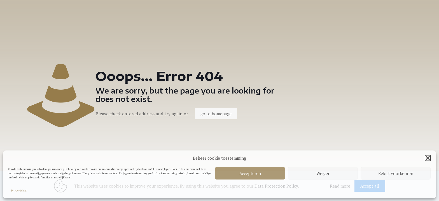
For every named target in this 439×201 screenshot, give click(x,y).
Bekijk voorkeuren (395, 173)
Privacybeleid (19, 190)
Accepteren (250, 173)
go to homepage (216, 113)
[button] (428, 158)
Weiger (323, 173)
